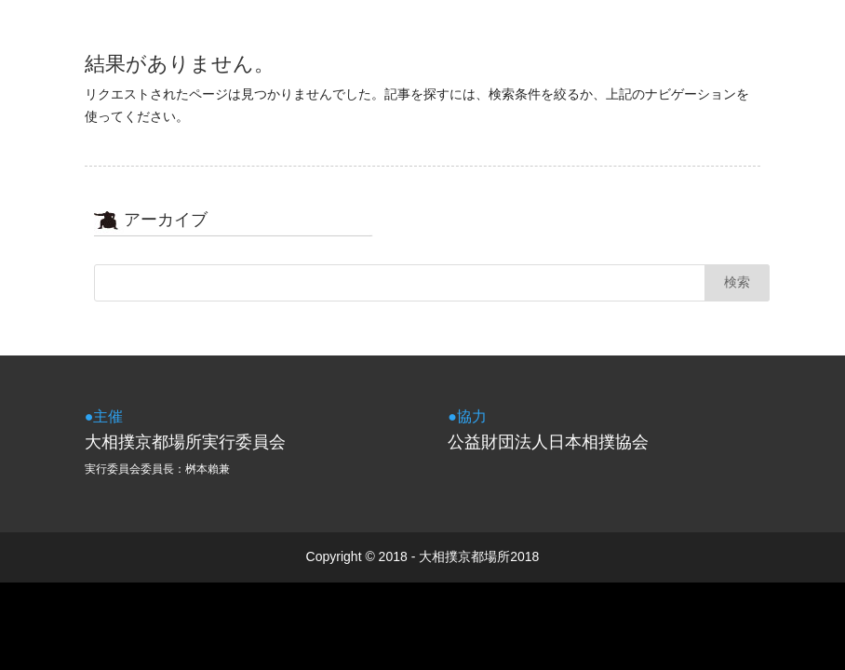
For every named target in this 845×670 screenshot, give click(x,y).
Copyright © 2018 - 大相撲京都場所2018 (423, 556)
